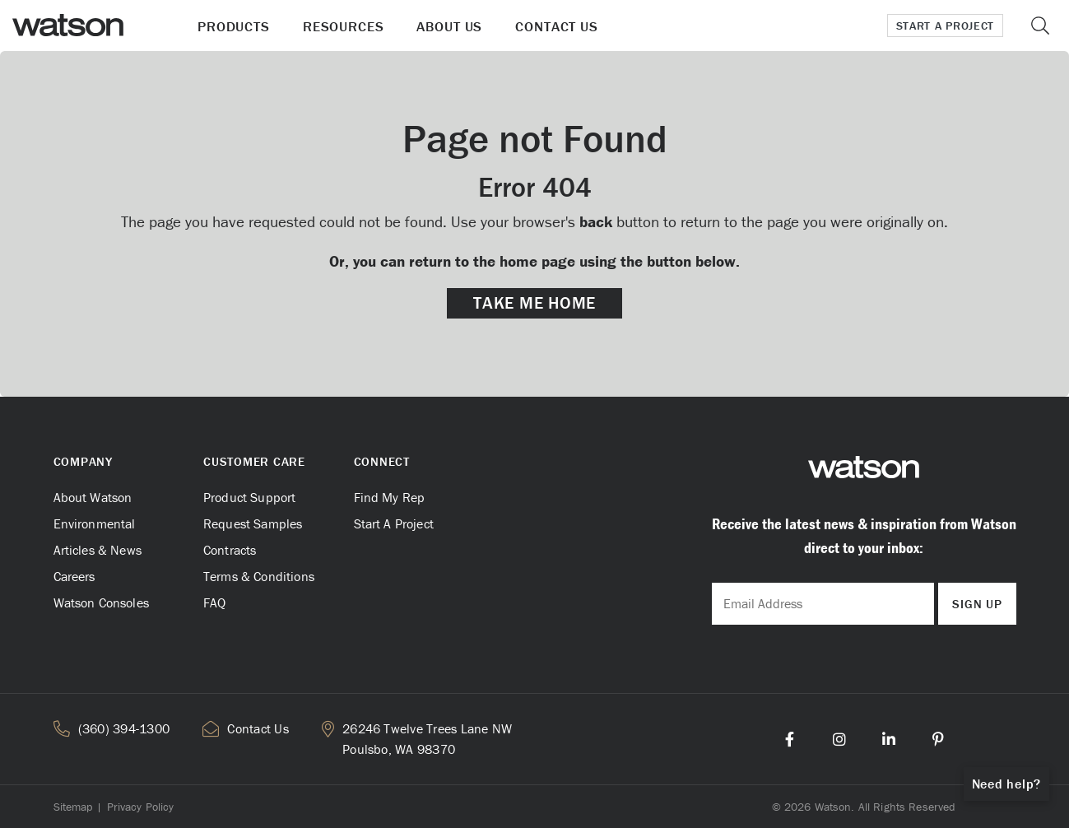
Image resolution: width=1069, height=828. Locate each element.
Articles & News (97, 550)
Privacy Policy (140, 806)
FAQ (214, 602)
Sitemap (73, 806)
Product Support (249, 497)
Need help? (1007, 783)
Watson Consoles (101, 602)
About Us (449, 26)
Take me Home (534, 303)
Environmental (94, 523)
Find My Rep (389, 497)
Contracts (229, 550)
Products (234, 26)
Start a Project (945, 25)
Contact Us (556, 26)
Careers (74, 576)
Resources (343, 26)
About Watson (92, 497)
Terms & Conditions (258, 576)
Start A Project (394, 523)
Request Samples (252, 523)
